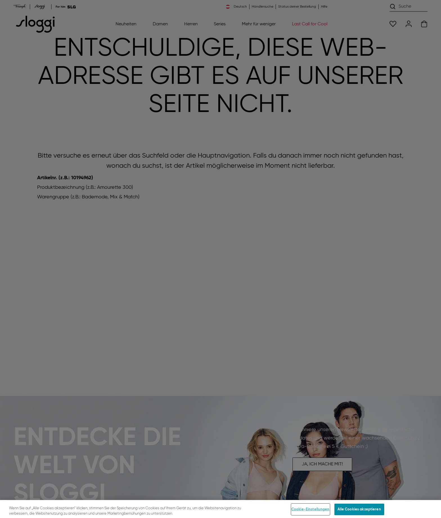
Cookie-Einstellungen (310, 512)
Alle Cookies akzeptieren (359, 512)
